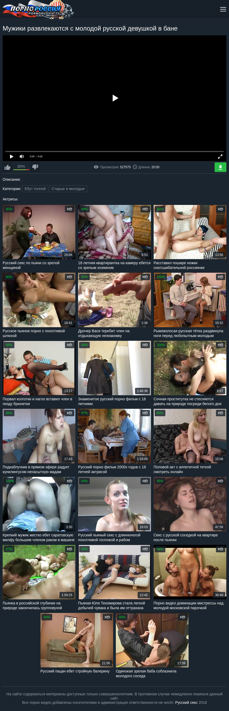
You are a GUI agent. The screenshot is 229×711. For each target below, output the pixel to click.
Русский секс (186, 702)
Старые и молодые (68, 189)
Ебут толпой (35, 189)
